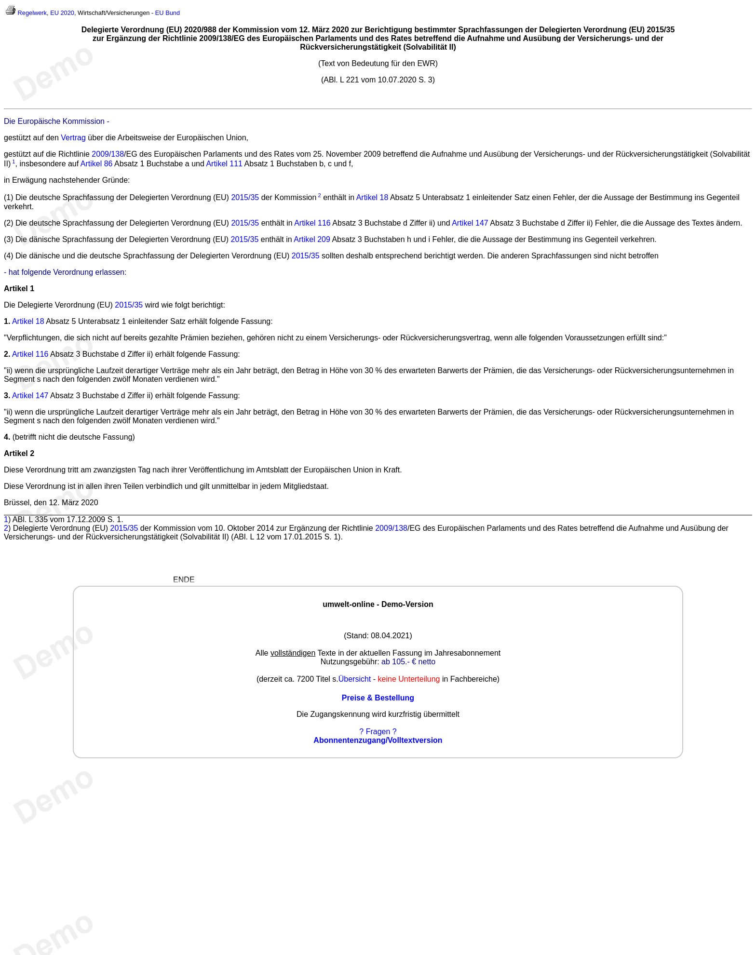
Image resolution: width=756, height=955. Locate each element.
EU (159, 12)
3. (7, 395)
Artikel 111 (224, 164)
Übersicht (354, 679)
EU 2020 (62, 12)
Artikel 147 (470, 223)
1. (7, 321)
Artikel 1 (19, 288)
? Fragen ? (377, 731)
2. (7, 354)
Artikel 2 (19, 453)
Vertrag (73, 138)
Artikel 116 (312, 223)
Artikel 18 (372, 198)
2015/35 (245, 198)
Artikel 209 (312, 239)
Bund (172, 12)
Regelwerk (32, 12)
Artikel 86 (97, 164)
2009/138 (108, 154)
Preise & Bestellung (378, 698)
